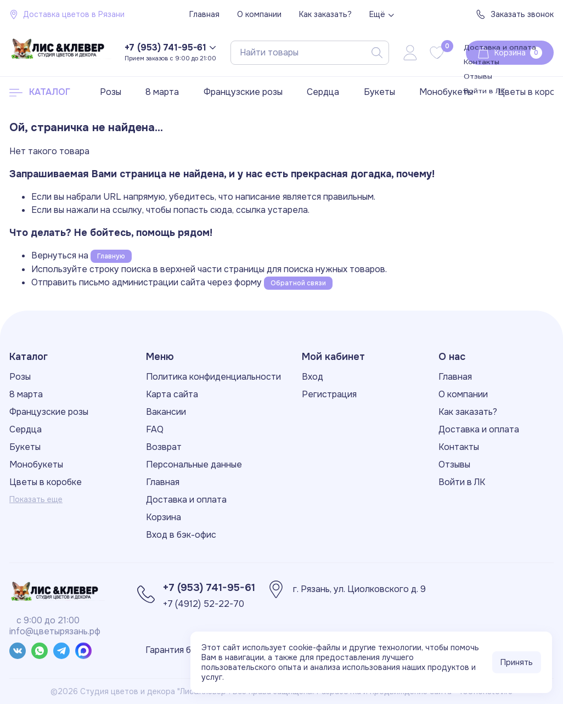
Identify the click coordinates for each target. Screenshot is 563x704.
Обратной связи (298, 283)
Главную (111, 256)
